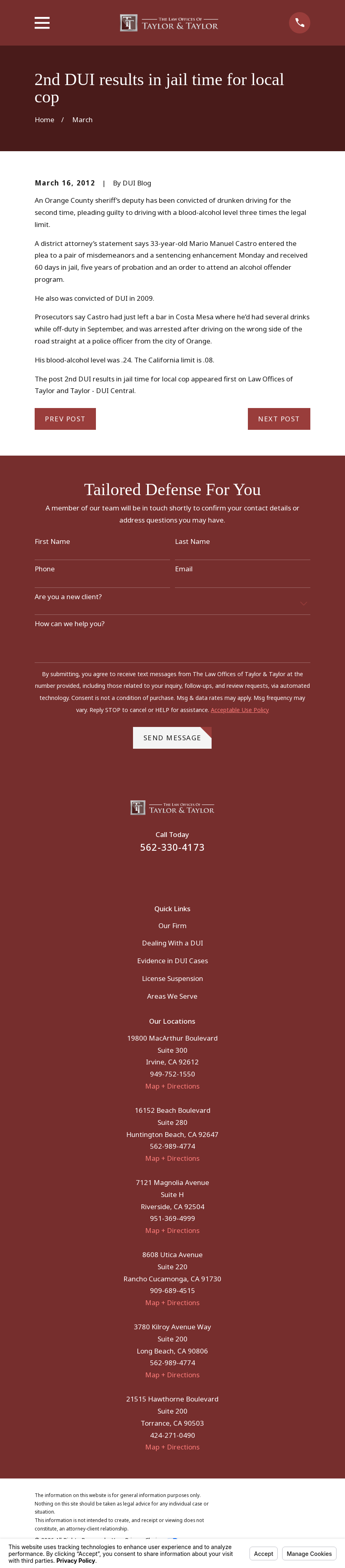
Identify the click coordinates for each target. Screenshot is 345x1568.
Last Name (192, 541)
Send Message (177, 734)
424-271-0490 (172, 1435)
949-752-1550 (172, 1074)
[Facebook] (161, 873)
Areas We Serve (172, 996)
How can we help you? (70, 624)
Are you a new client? (68, 597)
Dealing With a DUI (172, 942)
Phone (45, 569)
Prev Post (65, 418)
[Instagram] (183, 873)
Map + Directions (172, 1086)
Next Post (279, 418)
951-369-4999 (172, 1218)
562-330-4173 (172, 847)
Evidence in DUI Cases (172, 960)
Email (184, 569)
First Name (52, 541)
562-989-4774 (172, 1146)
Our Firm (172, 925)
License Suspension (172, 978)
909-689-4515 (172, 1290)
